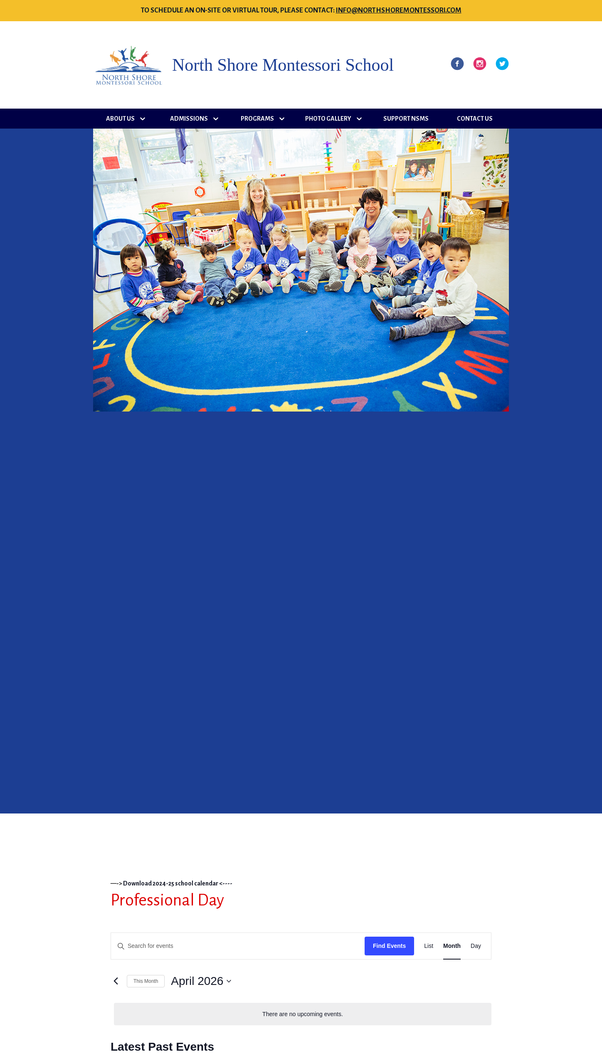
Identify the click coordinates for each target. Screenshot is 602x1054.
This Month (145, 981)
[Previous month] (116, 981)
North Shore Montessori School (283, 64)
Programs (257, 118)
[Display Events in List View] (428, 946)
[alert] (302, 1014)
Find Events (389, 945)
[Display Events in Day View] (476, 946)
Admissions (189, 118)
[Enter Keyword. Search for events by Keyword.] (238, 946)
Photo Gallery (328, 118)
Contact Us (475, 118)
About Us (120, 118)
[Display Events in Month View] (452, 946)
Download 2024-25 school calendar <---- (177, 883)
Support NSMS (406, 118)
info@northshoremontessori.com (398, 10)
